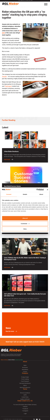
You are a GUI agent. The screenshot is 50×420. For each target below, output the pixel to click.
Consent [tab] (8, 194)
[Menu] (45, 4)
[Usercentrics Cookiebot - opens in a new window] (36, 190)
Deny (25, 229)
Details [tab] (25, 194)
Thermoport (8, 86)
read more (7, 159)
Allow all (25, 218)
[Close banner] (47, 189)
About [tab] (41, 194)
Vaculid (4, 76)
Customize (25, 223)
